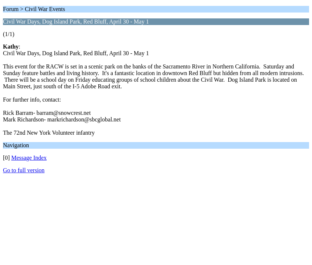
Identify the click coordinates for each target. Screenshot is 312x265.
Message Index (29, 158)
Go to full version (23, 170)
